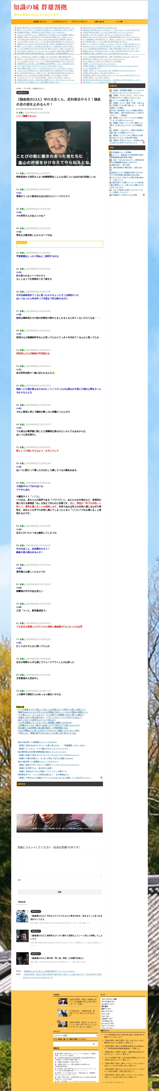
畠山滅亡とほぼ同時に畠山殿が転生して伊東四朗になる (43, 728)
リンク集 (119, 22)
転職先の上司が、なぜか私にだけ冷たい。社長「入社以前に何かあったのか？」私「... (111, 51)
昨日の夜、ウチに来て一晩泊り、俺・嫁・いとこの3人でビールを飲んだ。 (108, 35)
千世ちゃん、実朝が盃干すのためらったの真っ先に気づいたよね (47, 733)
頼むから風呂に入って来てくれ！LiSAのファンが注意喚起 (102, 61)
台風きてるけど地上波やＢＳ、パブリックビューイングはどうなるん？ (50, 717)
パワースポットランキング (114, 1082)
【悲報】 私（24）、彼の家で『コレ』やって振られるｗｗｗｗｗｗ (105, 53)
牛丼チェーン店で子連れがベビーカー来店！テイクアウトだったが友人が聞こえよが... (46, 59)
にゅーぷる (105, 1013)
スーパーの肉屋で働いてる (91, 68)
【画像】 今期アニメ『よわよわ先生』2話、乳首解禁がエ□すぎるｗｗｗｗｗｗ (109, 70)
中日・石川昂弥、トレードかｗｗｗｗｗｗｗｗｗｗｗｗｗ (76, 1081)
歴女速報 (104, 1006)
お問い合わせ (99, 22)
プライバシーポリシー (79, 22)
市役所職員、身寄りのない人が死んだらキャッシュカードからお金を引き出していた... (111, 75)
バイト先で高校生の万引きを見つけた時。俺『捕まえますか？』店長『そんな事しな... (46, 49)
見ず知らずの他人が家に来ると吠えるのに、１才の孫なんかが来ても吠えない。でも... (111, 80)
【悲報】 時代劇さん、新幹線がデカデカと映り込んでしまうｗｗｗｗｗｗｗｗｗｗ (110, 66)
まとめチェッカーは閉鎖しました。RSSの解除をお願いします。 (38, 82)
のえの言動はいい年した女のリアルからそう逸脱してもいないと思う (49, 731)
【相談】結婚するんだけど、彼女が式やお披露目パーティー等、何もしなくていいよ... (46, 80)
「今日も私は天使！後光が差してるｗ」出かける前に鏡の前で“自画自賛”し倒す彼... (45, 39)
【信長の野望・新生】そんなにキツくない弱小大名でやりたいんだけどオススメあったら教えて (83, 1024)
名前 (19, 880)
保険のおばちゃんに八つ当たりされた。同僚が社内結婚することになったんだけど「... (111, 37)
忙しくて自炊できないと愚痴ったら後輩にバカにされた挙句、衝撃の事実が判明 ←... (45, 57)
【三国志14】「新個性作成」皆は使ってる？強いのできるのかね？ (82, 1013)
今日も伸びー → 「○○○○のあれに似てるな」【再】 (100, 82)
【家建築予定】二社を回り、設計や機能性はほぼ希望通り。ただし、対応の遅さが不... (46, 64)
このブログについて (59, 22)
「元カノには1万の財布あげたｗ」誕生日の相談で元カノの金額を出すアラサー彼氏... (45, 70)
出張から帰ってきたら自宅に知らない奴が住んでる (100, 28)
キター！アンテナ (107, 1026)
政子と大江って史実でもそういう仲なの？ (37, 720)
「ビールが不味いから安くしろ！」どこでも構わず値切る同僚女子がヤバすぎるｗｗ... (46, 42)
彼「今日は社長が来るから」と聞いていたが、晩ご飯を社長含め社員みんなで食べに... (46, 73)
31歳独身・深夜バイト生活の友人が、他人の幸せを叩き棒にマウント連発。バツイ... (45, 37)
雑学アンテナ (106, 1009)
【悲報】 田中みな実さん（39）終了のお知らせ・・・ (101, 73)
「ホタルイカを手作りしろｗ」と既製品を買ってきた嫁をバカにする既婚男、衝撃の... (46, 35)
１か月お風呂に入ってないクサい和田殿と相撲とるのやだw (44, 723)
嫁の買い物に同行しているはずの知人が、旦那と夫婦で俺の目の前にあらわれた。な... (46, 28)
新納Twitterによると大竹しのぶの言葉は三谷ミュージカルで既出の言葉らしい (53, 712)
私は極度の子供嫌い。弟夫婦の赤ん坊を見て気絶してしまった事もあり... (41, 32)
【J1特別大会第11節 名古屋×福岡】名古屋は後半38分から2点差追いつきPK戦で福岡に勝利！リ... (75, 1058)
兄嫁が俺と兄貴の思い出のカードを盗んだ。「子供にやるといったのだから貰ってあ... (111, 30)
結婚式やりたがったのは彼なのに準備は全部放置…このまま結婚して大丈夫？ (43, 75)
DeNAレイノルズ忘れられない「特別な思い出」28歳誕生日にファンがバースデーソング (75, 1074)
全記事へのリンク (39, 22)
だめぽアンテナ (107, 1018)
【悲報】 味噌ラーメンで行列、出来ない (96, 77)
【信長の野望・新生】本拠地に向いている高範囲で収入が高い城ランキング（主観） (83, 1001)
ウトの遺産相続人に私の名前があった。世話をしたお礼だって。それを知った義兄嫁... (111, 39)
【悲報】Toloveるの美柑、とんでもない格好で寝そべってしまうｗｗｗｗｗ (108, 32)
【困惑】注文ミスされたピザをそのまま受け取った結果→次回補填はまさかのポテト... (46, 44)
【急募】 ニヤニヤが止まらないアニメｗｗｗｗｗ (99, 64)
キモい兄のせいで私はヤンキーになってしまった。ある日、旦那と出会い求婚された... (46, 51)
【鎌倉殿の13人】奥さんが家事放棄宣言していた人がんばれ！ (49, 971)
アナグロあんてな (107, 1001)
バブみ (35, 496)
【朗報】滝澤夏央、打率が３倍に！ (69, 1062)
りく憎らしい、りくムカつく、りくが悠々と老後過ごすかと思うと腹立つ (51, 715)
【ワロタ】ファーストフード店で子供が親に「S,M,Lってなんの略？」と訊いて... (44, 77)
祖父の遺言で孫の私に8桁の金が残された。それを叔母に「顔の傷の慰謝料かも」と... (45, 53)
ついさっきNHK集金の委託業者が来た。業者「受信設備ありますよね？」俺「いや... (111, 49)
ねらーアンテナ (107, 1011)
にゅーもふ (105, 1016)
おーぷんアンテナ (107, 1023)
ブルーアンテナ (107, 1028)
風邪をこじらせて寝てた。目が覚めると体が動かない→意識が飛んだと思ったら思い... (46, 30)
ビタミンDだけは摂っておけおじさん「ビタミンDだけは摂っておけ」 (40, 66)
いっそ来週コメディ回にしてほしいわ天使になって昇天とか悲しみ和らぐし (52, 710)
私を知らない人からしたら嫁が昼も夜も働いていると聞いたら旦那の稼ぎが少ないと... (111, 46)
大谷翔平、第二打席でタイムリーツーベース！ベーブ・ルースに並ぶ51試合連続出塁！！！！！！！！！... (75, 1069)
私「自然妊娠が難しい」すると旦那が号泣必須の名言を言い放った (105, 42)
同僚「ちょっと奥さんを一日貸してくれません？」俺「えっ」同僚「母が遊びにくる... (111, 44)
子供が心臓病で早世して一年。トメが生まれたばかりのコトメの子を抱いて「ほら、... (46, 68)
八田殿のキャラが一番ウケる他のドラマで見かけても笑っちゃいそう (49, 725)
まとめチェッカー (107, 1004)
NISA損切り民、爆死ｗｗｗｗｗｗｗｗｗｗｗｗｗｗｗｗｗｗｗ (104, 59)
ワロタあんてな (107, 1021)
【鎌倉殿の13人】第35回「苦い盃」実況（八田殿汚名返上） (58, 958)
